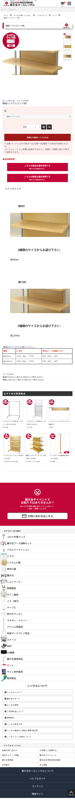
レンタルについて (13, 692)
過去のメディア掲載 (10, 755)
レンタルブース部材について (18, 736)
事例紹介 (9, 717)
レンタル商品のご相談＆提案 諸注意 (21, 730)
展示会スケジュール (48, 755)
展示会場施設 (7, 760)
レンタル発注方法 (13, 724)
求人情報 (43, 764)
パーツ (54, 15)
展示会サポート (12, 698)
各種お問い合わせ (9, 750)
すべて (6, 15)
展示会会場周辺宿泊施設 (50, 760)
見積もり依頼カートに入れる (37, 137)
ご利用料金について (14, 711)
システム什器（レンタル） (22, 15)
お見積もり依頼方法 (48, 750)
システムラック (42, 15)
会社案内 (6, 764)
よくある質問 (11, 705)
